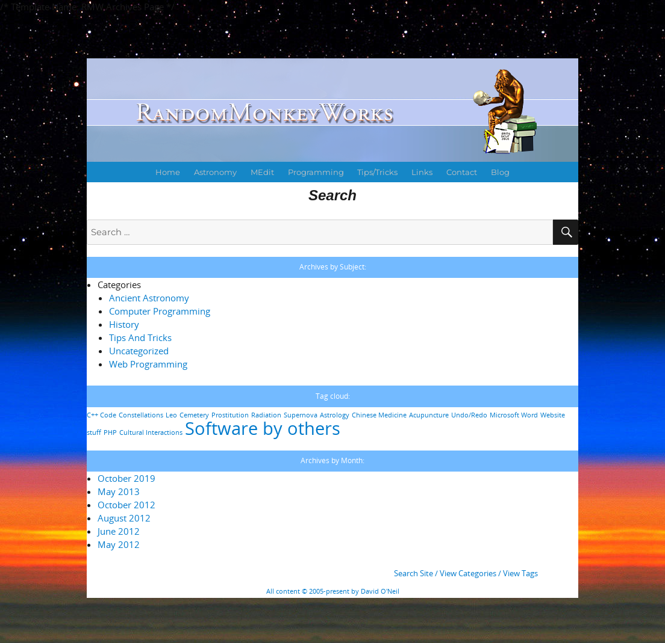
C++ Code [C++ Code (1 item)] (101, 415)
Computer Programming (159, 311)
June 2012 (119, 531)
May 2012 (119, 544)
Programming (316, 172)
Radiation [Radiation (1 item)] (266, 415)
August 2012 (124, 518)
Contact (461, 172)
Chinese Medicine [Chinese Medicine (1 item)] (379, 415)
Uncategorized (139, 351)
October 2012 (126, 505)
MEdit (262, 172)
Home (167, 172)
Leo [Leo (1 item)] (171, 415)
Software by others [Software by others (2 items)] (262, 428)
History (124, 324)
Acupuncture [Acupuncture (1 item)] (429, 415)
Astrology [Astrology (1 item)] (334, 415)
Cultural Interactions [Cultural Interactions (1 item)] (151, 432)
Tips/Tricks (377, 172)
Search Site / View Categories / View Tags (466, 573)
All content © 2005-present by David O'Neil (332, 591)
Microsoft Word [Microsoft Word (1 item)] (514, 415)
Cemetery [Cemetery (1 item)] (194, 415)
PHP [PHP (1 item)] (110, 432)
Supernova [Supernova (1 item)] (300, 415)
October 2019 (126, 478)
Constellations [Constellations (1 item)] (141, 415)
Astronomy (215, 172)
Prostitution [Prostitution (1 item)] (230, 415)
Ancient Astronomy (149, 298)
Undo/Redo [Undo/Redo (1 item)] (469, 415)
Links (421, 172)
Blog (500, 172)
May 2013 (119, 491)
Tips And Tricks (140, 337)
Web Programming (148, 364)
